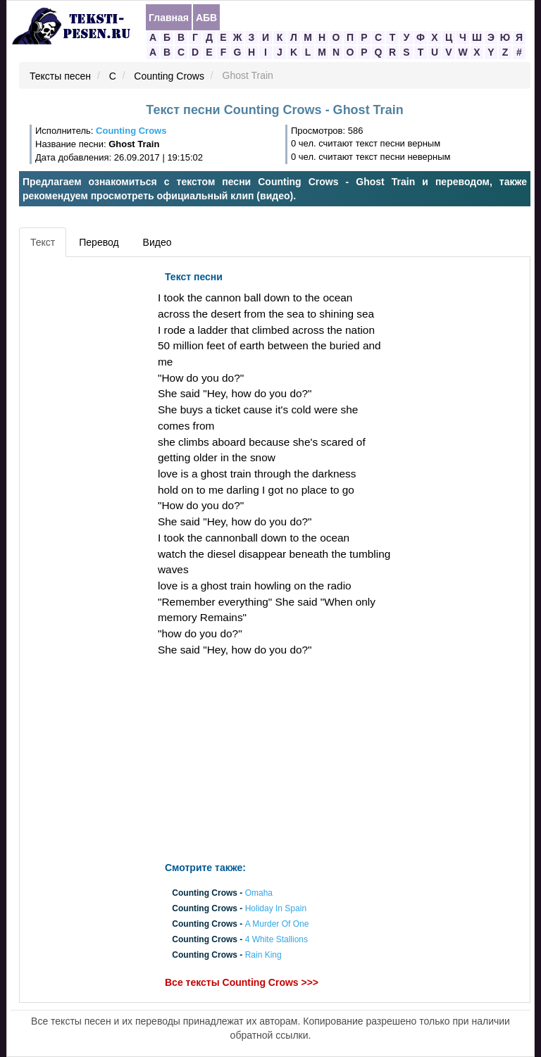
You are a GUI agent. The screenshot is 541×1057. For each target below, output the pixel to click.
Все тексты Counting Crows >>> (241, 982)
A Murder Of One (277, 924)
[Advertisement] (86, 475)
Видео (157, 242)
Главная (169, 17)
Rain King (263, 956)
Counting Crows (169, 76)
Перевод (98, 242)
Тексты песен (60, 76)
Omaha (259, 893)
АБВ (206, 17)
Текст (42, 242)
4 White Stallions (276, 940)
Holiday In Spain (275, 908)
